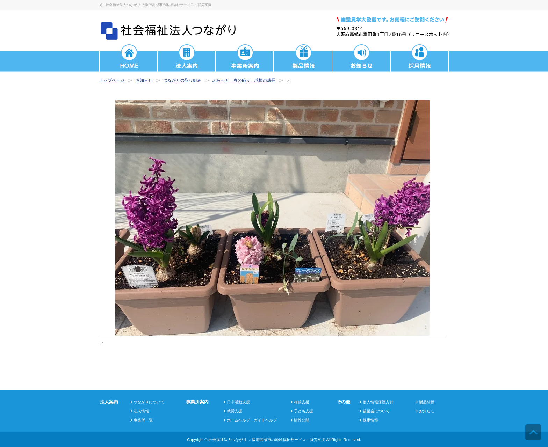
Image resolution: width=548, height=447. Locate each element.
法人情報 (141, 411)
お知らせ (144, 80)
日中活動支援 (238, 402)
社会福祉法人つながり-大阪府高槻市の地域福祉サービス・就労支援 (266, 440)
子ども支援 (303, 411)
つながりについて (149, 402)
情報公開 (301, 420)
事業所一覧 (143, 420)
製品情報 (426, 402)
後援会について (376, 411)
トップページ (111, 80)
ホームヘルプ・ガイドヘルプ (252, 420)
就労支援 (234, 411)
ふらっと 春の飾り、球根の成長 (243, 80)
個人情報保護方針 (378, 402)
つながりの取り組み (182, 80)
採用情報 (370, 420)
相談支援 (301, 402)
